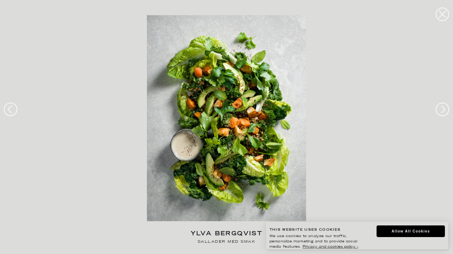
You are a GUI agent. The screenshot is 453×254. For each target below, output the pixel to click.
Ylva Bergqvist (227, 234)
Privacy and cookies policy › (330, 246)
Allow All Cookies (411, 231)
